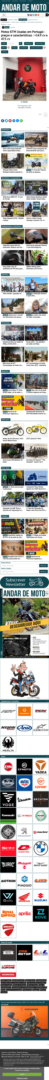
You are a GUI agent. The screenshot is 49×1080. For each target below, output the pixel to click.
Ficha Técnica (12, 1052)
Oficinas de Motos (19, 985)
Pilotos (43, 990)
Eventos (5, 516)
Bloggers (36, 990)
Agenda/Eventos (18, 980)
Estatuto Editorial (22, 1052)
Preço (14, 47)
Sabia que (6, 420)
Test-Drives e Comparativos (12, 178)
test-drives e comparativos (34, 22)
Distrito (4, 52)
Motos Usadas (6, 980)
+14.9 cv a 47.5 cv (36, 47)
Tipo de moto (40, 43)
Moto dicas (6, 468)
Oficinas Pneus (32, 985)
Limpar (4, 43)
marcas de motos (32, 20)
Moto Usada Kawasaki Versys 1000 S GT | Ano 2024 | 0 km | (24, 1019)
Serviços (4, 992)
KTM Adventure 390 (24, 106)
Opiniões (5, 275)
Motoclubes (27, 990)
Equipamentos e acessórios (12, 226)
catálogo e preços (13, 20)
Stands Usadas (6, 985)
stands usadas (15, 22)
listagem (12, 27)
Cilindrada (23, 47)
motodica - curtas (6, 24)
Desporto (5, 371)
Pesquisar (44, 565)
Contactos (4, 1052)
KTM (4, 47)
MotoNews (6, 130)
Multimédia (6, 323)
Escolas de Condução (13, 990)
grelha (7, 27)
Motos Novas (30, 980)
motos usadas (23, 20)
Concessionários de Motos (36, 983)
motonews (23, 22)
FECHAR (22, 1074)
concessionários (5, 22)
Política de (22, 1078)
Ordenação (28, 43)
